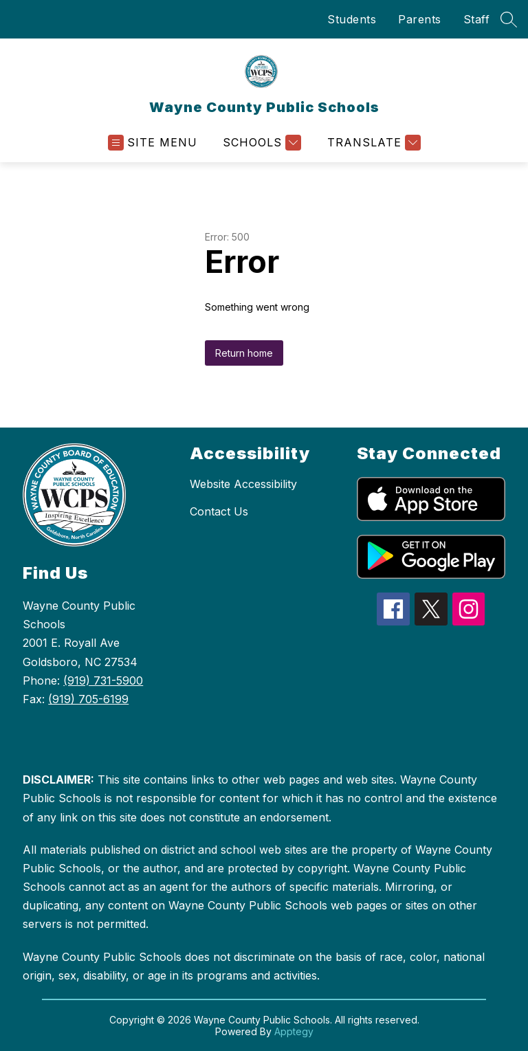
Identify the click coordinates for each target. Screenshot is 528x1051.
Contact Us (219, 511)
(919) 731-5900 (103, 680)
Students (351, 19)
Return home (244, 353)
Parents (419, 19)
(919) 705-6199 (88, 699)
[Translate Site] (372, 142)
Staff (476, 19)
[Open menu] (152, 142)
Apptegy (294, 1031)
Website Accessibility (243, 484)
